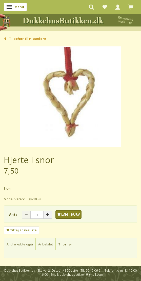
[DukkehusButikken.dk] (70, 21)
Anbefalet (45, 244)
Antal (14, 214)
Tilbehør (65, 244)
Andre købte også (20, 244)
